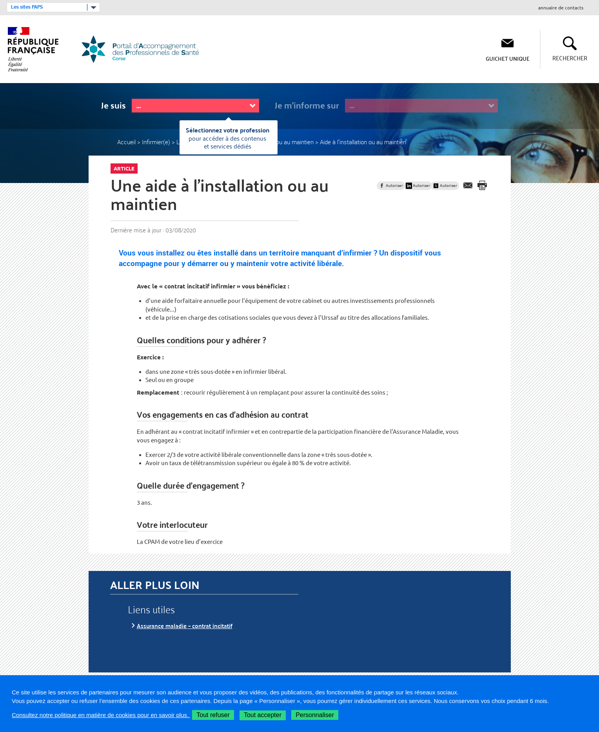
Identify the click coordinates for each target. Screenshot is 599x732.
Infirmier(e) (156, 142)
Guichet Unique (508, 58)
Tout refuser (212, 715)
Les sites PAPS (27, 7)
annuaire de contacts (560, 8)
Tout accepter (262, 715)
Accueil (126, 142)
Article (124, 168)
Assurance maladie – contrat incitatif (184, 625)
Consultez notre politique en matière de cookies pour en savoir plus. (101, 715)
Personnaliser (315, 715)
